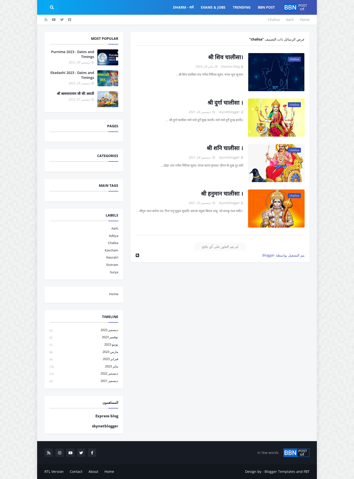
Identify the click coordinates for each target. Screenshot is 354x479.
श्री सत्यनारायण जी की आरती (75, 93)
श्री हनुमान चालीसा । (222, 193)
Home (305, 19)
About (93, 471)
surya (114, 272)
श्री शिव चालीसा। (225, 57)
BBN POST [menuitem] (266, 7)
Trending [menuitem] (242, 7)
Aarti (290, 19)
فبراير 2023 (83, 359)
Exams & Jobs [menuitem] (213, 7)
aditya (113, 235)
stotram (112, 264)
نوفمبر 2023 (83, 337)
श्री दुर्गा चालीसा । (225, 102)
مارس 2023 (83, 352)
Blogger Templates (280, 471)
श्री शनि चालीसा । (224, 148)
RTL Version (54, 471)
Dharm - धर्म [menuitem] (183, 7)
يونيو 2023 (83, 344)
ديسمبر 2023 (83, 330)
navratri (112, 257)
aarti (114, 228)
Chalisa (274, 19)
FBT (307, 471)
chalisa (113, 243)
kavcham (111, 250)
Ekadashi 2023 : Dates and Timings (72, 75)
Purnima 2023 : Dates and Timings (72, 54)
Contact (76, 471)
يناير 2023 (83, 366)
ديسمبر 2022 (83, 373)
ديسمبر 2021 (83, 380)
